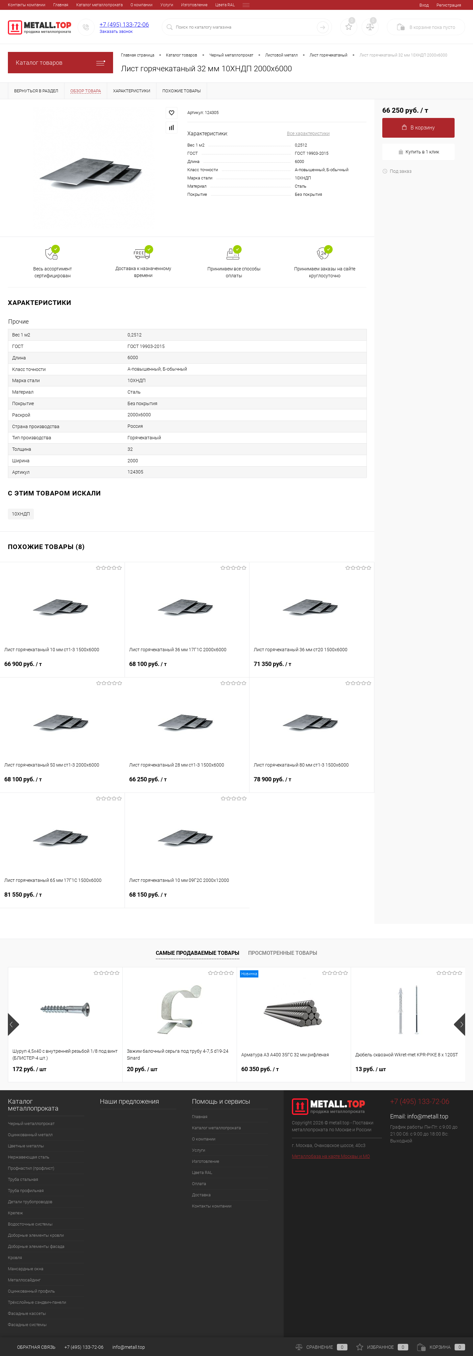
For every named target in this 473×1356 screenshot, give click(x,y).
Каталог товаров (60, 62)
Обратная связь (32, 1347)
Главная (15, 5)
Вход (424, 5)
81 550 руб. (62, 898)
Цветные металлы (26, 1145)
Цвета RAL (179, 5)
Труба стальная (23, 1179)
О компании (96, 5)
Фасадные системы (27, 1324)
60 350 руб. (260, 1069)
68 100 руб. (187, 668)
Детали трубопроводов (30, 1201)
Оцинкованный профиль (31, 1291)
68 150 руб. (187, 898)
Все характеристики (308, 133)
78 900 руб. (312, 783)
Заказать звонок (116, 31)
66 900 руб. (62, 668)
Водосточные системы (30, 1224)
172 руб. (29, 1069)
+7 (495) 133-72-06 (124, 24)
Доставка (227, 5)
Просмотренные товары (282, 953)
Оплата (203, 5)
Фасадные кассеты (27, 1313)
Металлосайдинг (24, 1279)
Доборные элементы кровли (36, 1235)
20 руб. (142, 1069)
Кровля (15, 1257)
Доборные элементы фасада (36, 1246)
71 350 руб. (312, 668)
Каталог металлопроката (54, 5)
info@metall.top (427, 1116)
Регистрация (449, 5)
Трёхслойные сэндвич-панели (37, 1302)
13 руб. (370, 1069)
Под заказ (397, 171)
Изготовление (149, 5)
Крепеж (15, 1212)
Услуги (121, 5)
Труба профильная (26, 1190)
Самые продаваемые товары (197, 953)
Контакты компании (211, 1206)
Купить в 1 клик (418, 152)
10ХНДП (21, 514)
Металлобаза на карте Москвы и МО (331, 1156)
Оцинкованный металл (30, 1134)
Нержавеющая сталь (28, 1157)
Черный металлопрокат (31, 1123)
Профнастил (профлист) (31, 1168)
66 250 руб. (187, 783)
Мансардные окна (25, 1268)
